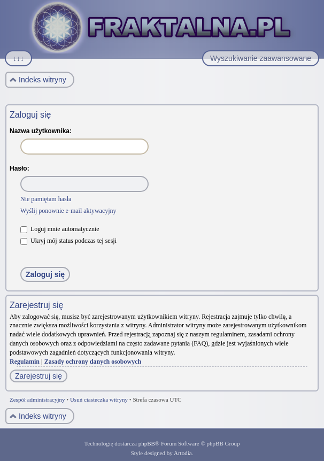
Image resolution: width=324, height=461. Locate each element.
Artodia (183, 453)
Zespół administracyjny (37, 399)
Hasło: (19, 168)
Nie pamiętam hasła (45, 199)
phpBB (146, 443)
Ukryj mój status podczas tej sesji (68, 240)
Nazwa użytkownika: (41, 131)
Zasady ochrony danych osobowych (93, 361)
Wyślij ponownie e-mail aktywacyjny (68, 210)
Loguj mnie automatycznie (59, 229)
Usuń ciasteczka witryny (99, 399)
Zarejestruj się (38, 376)
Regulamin (25, 361)
